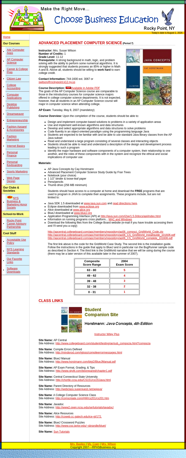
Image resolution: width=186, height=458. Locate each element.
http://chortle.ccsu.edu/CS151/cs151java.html (83, 380)
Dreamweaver (15, 114)
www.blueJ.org (83, 213)
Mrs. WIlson (108, 444)
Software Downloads (13, 270)
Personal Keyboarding (14, 163)
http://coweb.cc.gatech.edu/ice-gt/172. (79, 416)
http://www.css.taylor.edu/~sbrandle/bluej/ (81, 425)
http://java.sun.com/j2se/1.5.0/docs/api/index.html (131, 216)
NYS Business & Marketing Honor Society (17, 203)
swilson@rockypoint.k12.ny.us (57, 82)
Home (6, 37)
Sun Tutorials (62, 431)
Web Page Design (13, 179)
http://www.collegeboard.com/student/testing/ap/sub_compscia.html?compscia (103, 343)
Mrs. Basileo (78, 444)
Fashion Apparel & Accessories (17, 128)
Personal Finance (12, 154)
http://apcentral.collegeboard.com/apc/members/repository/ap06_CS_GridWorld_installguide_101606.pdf (111, 235)
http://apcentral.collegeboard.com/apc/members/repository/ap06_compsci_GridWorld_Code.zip (105, 231)
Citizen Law (14, 78)
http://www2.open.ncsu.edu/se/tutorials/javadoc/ (85, 407)
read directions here (125, 203)
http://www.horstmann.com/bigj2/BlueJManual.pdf (86, 361)
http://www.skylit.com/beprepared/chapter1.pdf (84, 370)
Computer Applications (14, 96)
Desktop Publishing (13, 106)
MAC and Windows (120, 219)
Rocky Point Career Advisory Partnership (16, 224)
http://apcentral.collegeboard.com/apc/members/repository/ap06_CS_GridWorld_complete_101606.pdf (110, 238)
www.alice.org (81, 209)
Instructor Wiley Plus (106, 334)
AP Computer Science (15, 61)
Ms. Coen (93, 444)
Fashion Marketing (13, 138)
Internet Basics (16, 146)
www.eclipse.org (89, 206)
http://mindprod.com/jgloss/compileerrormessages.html (89, 352)
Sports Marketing (17, 171)
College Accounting (13, 87)
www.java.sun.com (95, 203)
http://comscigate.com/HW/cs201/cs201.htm (82, 398)
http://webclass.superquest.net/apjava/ (79, 389)
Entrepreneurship (17, 120)
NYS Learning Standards (15, 251)
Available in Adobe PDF (85, 88)
